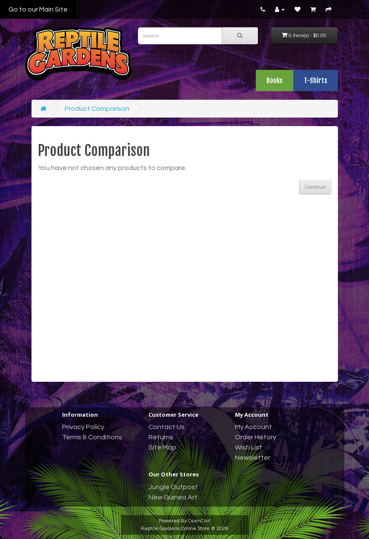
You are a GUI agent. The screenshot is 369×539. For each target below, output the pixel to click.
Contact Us (167, 427)
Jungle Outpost (173, 487)
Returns (161, 437)
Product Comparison (97, 108)
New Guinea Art (173, 497)
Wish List (248, 447)
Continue (315, 187)
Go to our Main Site (38, 9)
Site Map (162, 447)
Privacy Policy (83, 427)
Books (274, 80)
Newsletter (252, 457)
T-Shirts (315, 80)
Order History (255, 437)
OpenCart (199, 521)
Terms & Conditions (92, 437)
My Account (253, 427)
